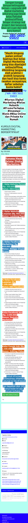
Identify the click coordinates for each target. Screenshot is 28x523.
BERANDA (4, 515)
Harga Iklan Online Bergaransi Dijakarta (16, 273)
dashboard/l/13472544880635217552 (11, 468)
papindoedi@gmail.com (8, 442)
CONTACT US (5, 522)
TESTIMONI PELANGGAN (8, 519)
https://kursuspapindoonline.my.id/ (10, 479)
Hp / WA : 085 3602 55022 (15, 93)
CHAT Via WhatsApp (21, 47)
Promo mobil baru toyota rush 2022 (7, 494)
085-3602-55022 (17, 37)
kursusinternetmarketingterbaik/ (10, 458)
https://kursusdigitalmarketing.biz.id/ (11, 482)
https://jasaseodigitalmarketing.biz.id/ (11, 481)
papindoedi (5, 463)
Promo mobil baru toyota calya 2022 (14, 497)
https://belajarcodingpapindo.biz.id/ (11, 484)
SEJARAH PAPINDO (7, 517)
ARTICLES (4, 520)
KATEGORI (6, 47)
